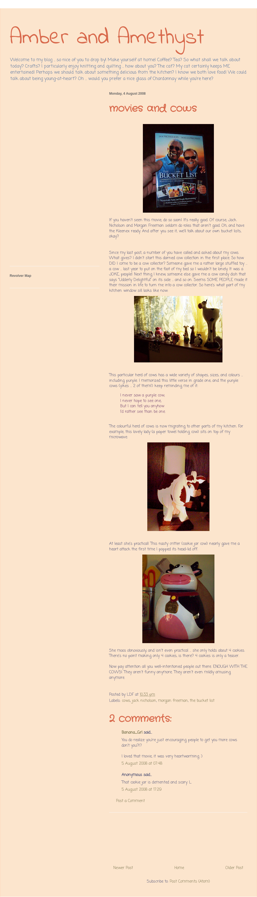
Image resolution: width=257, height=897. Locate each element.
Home (179, 868)
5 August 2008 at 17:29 (142, 790)
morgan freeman (173, 701)
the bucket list (202, 701)
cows (126, 701)
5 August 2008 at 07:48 (142, 764)
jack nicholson (144, 701)
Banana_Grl (132, 733)
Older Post (234, 868)
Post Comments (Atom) (190, 882)
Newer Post (123, 868)
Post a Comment (130, 801)
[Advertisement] (178, 837)
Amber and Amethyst (107, 38)
